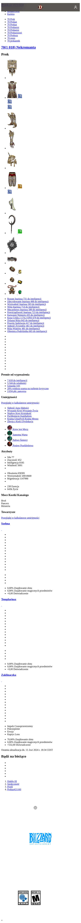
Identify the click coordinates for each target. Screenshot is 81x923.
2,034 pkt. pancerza (16, 391)
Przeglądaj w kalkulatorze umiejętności (20, 403)
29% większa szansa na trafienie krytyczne (28, 388)
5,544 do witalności (16, 383)
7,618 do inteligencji (17, 380)
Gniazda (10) (13, 386)
